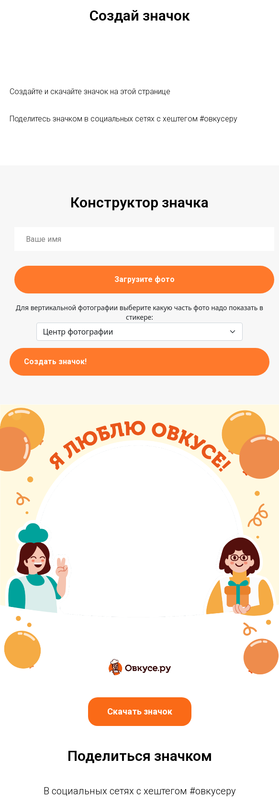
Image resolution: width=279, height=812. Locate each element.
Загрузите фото (144, 279)
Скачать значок (139, 711)
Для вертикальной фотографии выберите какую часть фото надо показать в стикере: (139, 312)
